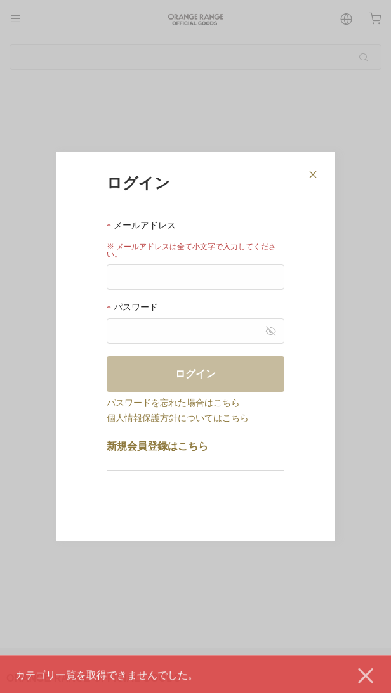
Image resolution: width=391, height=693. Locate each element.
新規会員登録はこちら (157, 446)
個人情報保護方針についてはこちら (178, 418)
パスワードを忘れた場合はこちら (173, 403)
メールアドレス (141, 225)
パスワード (132, 307)
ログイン (195, 373)
